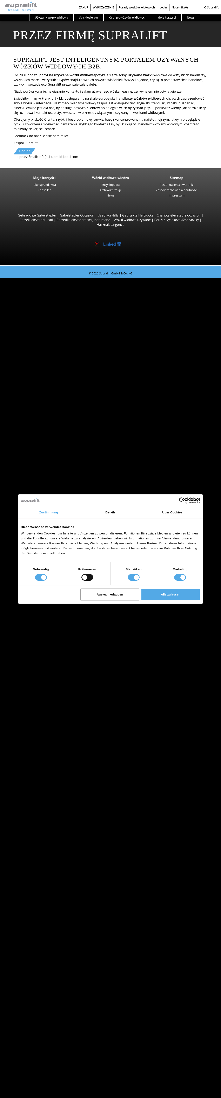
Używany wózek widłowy (51, 17)
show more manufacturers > (46, 732)
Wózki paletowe (37, 440)
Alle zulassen (170, 594)
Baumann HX (43, 421)
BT (27, 704)
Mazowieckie (34, 643)
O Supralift (211, 7)
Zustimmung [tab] (48, 512)
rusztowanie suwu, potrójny (46, 925)
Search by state (28, 610)
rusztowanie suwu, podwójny (47, 920)
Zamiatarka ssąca (38, 963)
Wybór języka (18, 1093)
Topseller (44, 190)
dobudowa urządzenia (33, 888)
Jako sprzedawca (44, 184)
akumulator (34, 939)
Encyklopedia (110, 184)
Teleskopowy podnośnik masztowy (51, 991)
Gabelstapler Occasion (77, 215)
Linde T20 (40, 459)
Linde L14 (40, 487)
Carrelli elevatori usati (36, 220)
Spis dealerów (88, 17)
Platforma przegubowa (42, 982)
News (110, 195)
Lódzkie (30, 624)
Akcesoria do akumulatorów (46, 949)
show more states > (40, 661)
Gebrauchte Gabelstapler (37, 215)
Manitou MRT (43, 383)
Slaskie (30, 826)
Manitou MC (42, 365)
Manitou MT (42, 379)
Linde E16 (40, 299)
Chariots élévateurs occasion (179, 215)
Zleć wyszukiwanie (30, 1005)
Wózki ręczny (35, 765)
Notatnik (180, 7)
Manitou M (41, 360)
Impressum (177, 195)
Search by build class (32, 285)
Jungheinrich (34, 713)
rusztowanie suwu (30, 911)
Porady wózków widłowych (137, 7)
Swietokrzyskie (36, 831)
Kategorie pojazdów (31, 779)
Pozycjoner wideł (38, 902)
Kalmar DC (41, 346)
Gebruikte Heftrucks (137, 215)
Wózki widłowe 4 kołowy (43, 322)
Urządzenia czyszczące (33, 953)
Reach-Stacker (35, 402)
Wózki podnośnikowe (41, 435)
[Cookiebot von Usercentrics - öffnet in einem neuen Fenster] (182, 500)
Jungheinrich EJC (45, 482)
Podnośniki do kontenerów (45, 398)
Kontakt (22, 1043)
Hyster (30, 708)
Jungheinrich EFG (46, 294)
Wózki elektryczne (38, 746)
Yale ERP (39, 313)
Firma (20, 1038)
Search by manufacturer (35, 699)
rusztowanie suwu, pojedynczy (48, 916)
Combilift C (41, 412)
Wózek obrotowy (38, 897)
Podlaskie (32, 657)
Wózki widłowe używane (132, 220)
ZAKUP (83, 7)
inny (28, 906)
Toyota (30, 727)
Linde (29, 718)
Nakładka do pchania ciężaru (47, 892)
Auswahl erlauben (110, 594)
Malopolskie (34, 638)
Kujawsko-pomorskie (41, 619)
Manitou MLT (43, 388)
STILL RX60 (41, 327)
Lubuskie (32, 633)
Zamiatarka (33, 958)
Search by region (29, 666)
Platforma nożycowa (40, 986)
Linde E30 (40, 336)
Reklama (23, 1052)
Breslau (30, 680)
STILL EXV (40, 478)
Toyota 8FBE (42, 308)
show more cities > (39, 694)
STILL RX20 (41, 303)
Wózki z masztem (38, 473)
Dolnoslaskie (34, 614)
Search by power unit (32, 737)
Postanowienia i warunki (177, 184)
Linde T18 (40, 464)
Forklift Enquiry (28, 770)
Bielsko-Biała (34, 676)
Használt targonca (110, 224)
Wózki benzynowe (38, 756)
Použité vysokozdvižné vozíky (176, 220)
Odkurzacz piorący (39, 968)
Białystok (32, 671)
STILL (29, 723)
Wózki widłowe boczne (42, 407)
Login (163, 7)
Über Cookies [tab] (172, 512)
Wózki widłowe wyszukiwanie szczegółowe (48, 774)
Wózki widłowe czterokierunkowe (50, 431)
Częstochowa (35, 690)
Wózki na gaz (35, 751)
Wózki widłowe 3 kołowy (43, 289)
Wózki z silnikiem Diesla (43, 741)
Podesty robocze (29, 977)
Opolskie (31, 647)
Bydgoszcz (33, 685)
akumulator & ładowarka (35, 935)
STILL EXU (40, 454)
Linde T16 (40, 449)
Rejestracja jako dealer (33, 1083)
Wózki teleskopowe (39, 374)
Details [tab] (110, 512)
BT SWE (39, 492)
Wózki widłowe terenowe (44, 355)
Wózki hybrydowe (38, 760)
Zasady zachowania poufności (176, 190)
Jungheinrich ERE (46, 445)
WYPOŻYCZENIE (103, 7)
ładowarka (33, 944)
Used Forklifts (108, 215)
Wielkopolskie (35, 836)
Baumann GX (43, 416)
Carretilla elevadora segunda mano (83, 220)
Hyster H (39, 341)
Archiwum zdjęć (111, 190)
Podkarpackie (35, 652)
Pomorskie (33, 822)
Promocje (23, 784)
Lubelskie (32, 628)
